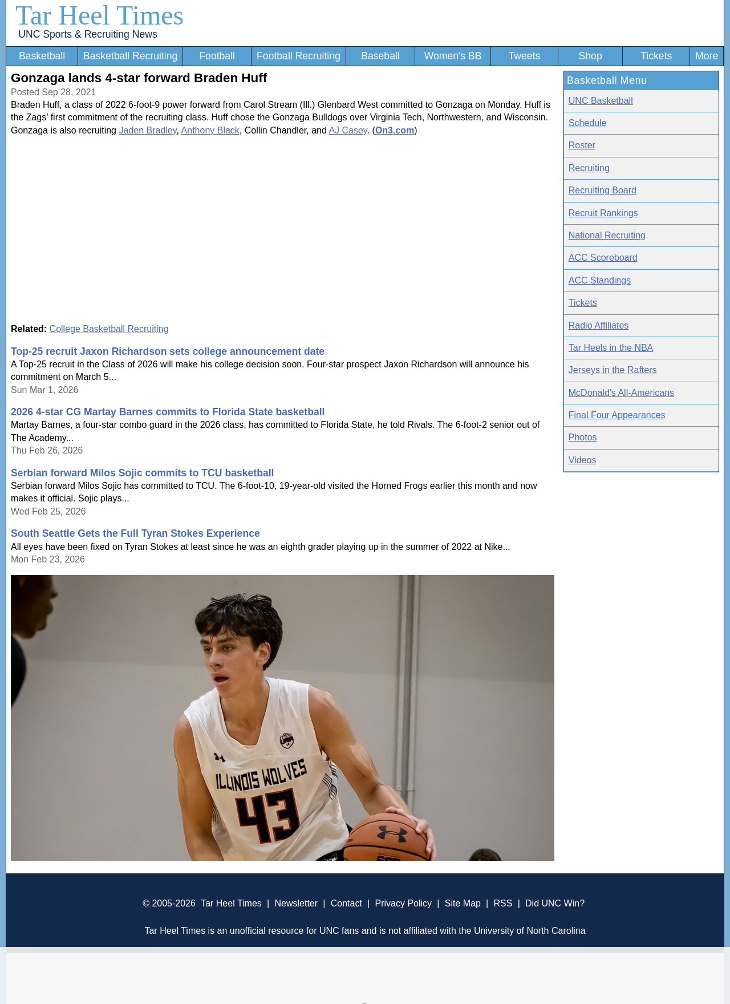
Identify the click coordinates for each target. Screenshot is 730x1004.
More (706, 56)
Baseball (380, 56)
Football (217, 56)
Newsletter (296, 903)
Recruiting (589, 168)
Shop (590, 56)
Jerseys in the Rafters (613, 370)
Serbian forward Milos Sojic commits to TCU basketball (142, 473)
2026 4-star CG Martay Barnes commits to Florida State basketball (168, 412)
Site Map (463, 903)
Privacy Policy (403, 903)
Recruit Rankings (603, 213)
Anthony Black (210, 130)
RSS (502, 903)
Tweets (524, 56)
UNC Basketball (601, 101)
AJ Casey (347, 130)
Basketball (42, 56)
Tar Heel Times (99, 15)
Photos (583, 437)
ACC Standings (600, 280)
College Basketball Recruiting (109, 329)
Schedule (588, 123)
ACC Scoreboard (603, 257)
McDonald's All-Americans (621, 393)
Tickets (656, 56)
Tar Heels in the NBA (611, 348)
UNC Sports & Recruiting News (87, 34)
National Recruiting (607, 235)
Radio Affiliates (599, 325)
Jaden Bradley (147, 130)
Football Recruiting (298, 56)
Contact (346, 903)
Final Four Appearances (617, 415)
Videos (583, 460)
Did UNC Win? (555, 903)
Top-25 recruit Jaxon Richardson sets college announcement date (168, 351)
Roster (582, 145)
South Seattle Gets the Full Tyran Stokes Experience (135, 533)
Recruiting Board (602, 190)
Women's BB (453, 56)
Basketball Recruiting (130, 56)
